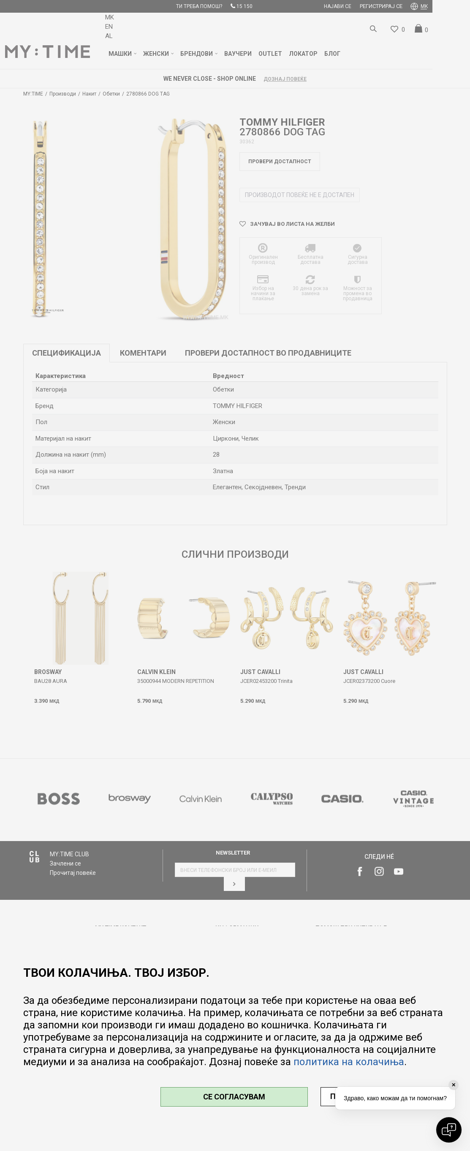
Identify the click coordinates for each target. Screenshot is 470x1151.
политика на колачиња (348, 1062)
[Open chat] (449, 1130)
